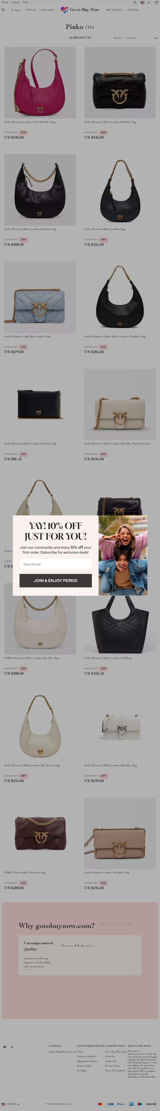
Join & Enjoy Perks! (56, 580)
